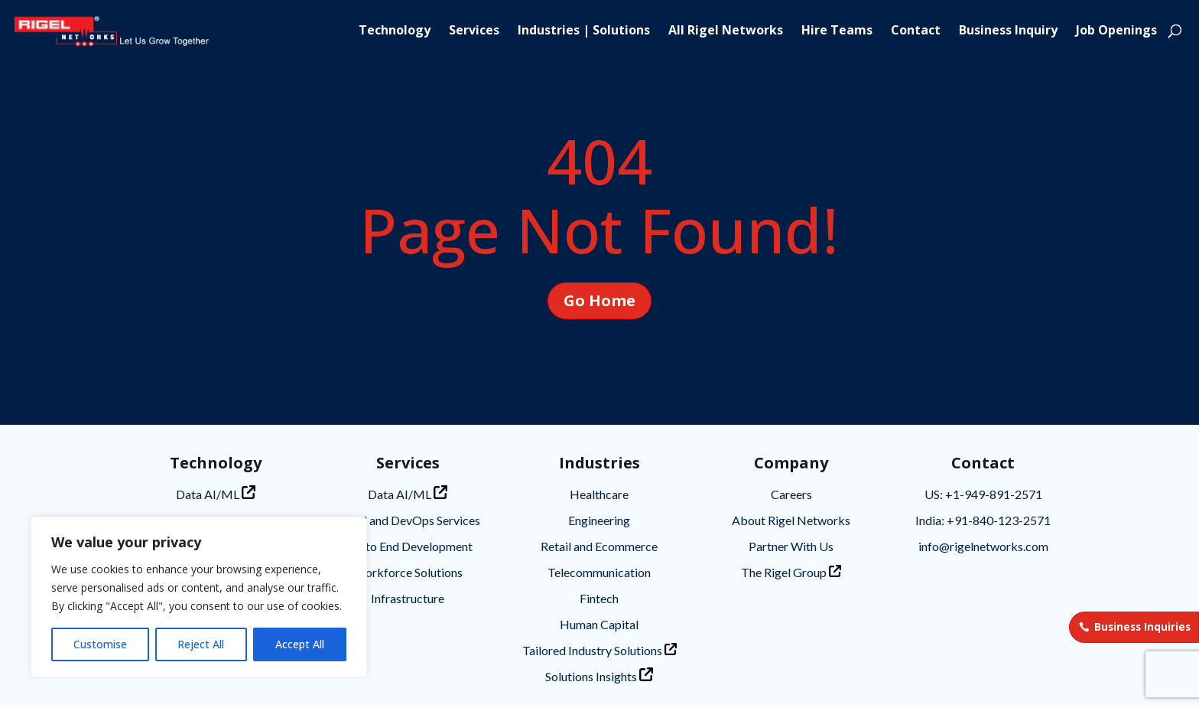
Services (474, 32)
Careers (791, 494)
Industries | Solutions (584, 32)
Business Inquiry (1008, 32)
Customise (100, 644)
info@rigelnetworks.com (983, 546)
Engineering (599, 520)
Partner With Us (791, 546)
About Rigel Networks (791, 520)
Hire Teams (836, 32)
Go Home (599, 300)
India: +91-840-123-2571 (983, 520)
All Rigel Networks (725, 32)
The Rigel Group (791, 572)
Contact (916, 32)
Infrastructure (407, 598)
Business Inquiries (1142, 627)
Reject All (200, 644)
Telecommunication (599, 572)
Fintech (599, 598)
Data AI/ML (215, 493)
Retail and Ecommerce (599, 546)
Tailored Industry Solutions (599, 650)
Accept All (299, 644)
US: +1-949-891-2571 (983, 494)
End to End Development (408, 546)
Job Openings (1116, 32)
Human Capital (599, 624)
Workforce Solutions (408, 572)
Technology (395, 32)
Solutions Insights (599, 675)
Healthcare (599, 494)
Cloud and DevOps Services (408, 520)
